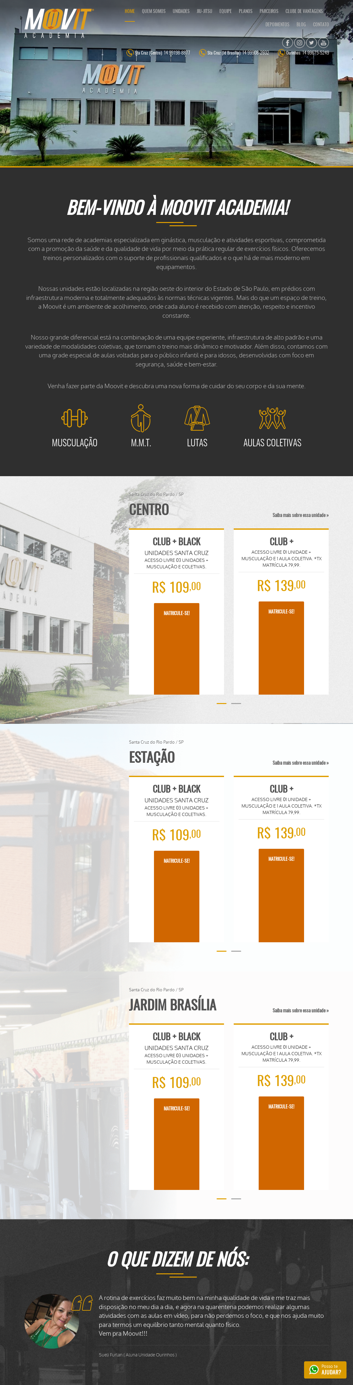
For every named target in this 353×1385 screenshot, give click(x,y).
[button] (169, 159)
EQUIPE (225, 11)
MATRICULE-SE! (177, 614)
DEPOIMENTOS (277, 25)
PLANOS (246, 11)
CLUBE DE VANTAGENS (304, 11)
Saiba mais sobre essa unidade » (301, 515)
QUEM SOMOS (154, 11)
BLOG (301, 25)
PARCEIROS (269, 11)
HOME (130, 11)
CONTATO (321, 25)
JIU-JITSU (204, 11)
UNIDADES (181, 11)
